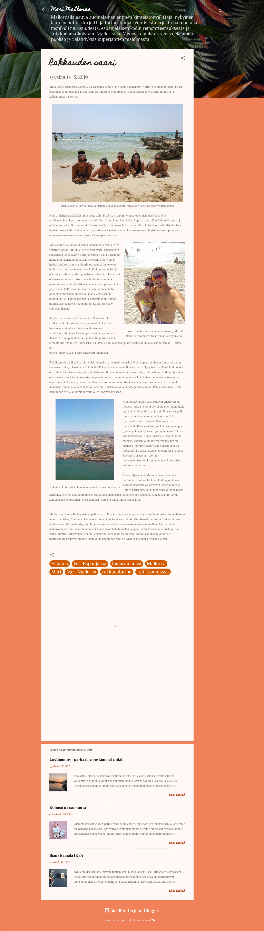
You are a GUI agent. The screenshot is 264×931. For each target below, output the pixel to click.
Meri (56, 571)
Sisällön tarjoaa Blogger (132, 910)
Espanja (59, 563)
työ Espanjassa (153, 571)
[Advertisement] (210, 110)
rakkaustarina (116, 571)
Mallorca (156, 563)
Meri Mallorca (71, 9)
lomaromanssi (126, 563)
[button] (182, 58)
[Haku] (220, 11)
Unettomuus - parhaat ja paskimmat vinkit (86, 759)
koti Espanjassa (90, 563)
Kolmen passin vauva (67, 807)
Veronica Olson (148, 920)
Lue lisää (177, 794)
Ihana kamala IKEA (66, 855)
